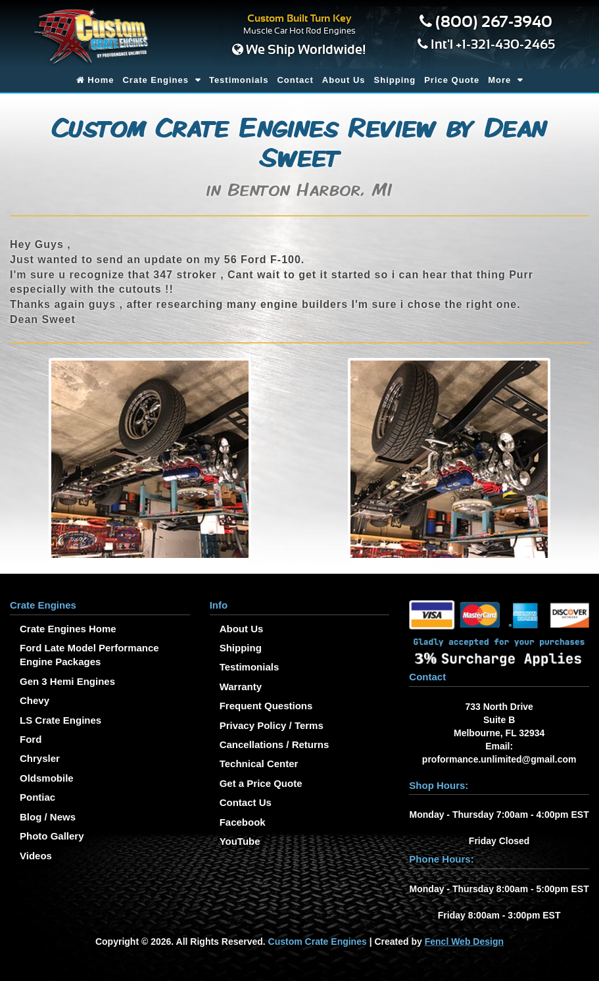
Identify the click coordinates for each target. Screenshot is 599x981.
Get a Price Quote (261, 783)
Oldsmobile (47, 778)
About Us (344, 80)
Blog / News (48, 816)
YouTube (240, 841)
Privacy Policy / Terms (271, 725)
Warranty (241, 686)
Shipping (395, 80)
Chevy (34, 700)
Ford (30, 739)
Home (95, 80)
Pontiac (37, 797)
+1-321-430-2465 (505, 44)
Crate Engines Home (68, 628)
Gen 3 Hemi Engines (67, 681)
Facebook (243, 822)
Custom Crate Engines (317, 941)
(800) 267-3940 (493, 22)
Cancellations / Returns (274, 744)
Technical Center (259, 763)
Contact (295, 80)
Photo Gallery (52, 836)
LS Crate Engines (60, 720)
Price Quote (451, 80)
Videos (36, 855)
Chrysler (40, 758)
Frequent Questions (266, 705)
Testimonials (239, 80)
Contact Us (246, 802)
